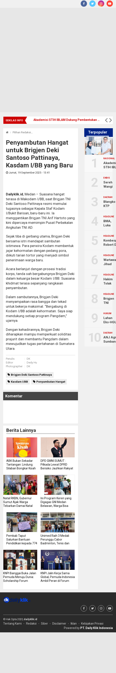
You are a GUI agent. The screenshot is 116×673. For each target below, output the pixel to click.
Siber (44, 623)
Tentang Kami (12, 623)
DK (28, 358)
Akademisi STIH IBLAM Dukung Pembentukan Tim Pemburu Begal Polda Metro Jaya (67, 120)
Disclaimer (59, 623)
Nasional (109, 159)
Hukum (107, 313)
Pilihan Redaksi (22, 132)
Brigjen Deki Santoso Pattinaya (31, 374)
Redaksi (31, 623)
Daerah (107, 197)
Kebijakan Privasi (92, 623)
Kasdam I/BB (19, 381)
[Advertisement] (50, 60)
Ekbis (106, 178)
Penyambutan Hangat (50, 381)
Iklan (74, 623)
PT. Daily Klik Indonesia (96, 628)
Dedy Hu (32, 362)
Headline (108, 217)
